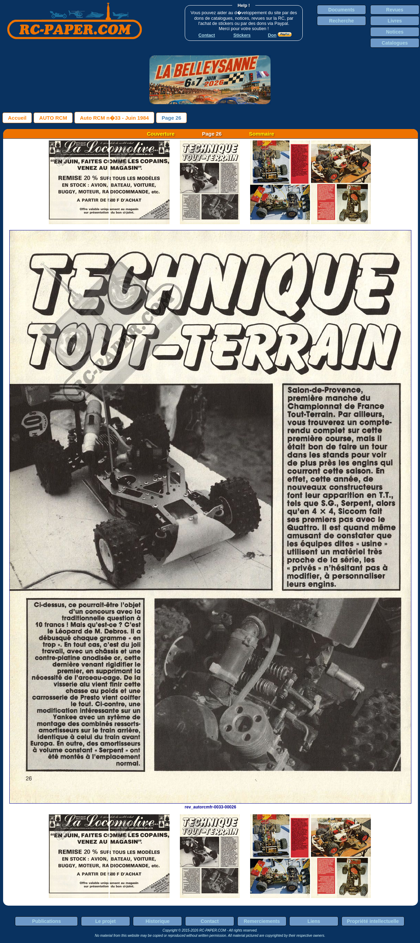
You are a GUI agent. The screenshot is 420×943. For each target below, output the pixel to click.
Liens (314, 921)
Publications (46, 921)
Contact (210, 921)
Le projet (105, 921)
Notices (395, 32)
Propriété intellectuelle (373, 921)
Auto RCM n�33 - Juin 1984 (114, 118)
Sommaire (261, 134)
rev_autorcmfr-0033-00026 (210, 804)
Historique (158, 921)
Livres (394, 21)
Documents (341, 9)
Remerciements (262, 921)
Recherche (341, 21)
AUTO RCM (53, 118)
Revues (394, 9)
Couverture (161, 134)
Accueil (17, 118)
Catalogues (395, 43)
